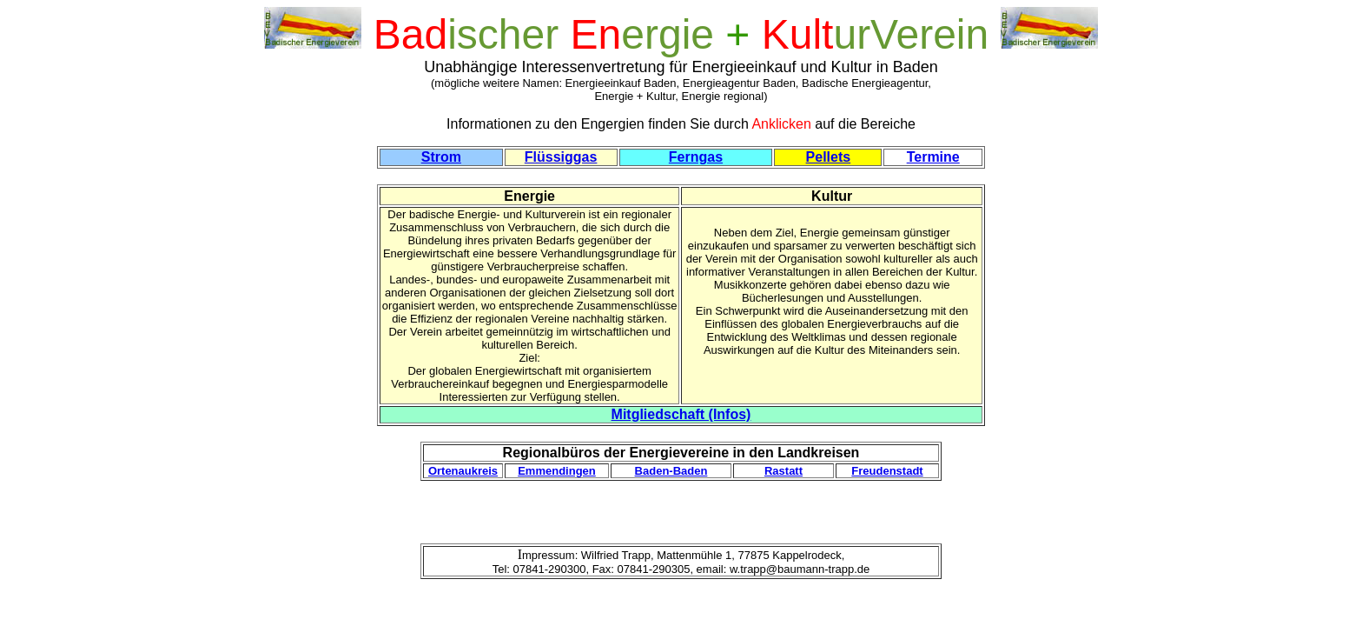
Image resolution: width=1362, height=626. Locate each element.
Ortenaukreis (463, 470)
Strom (441, 157)
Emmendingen (557, 470)
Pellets (828, 157)
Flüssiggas (561, 157)
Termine (933, 157)
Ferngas (696, 157)
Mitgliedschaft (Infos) (681, 414)
